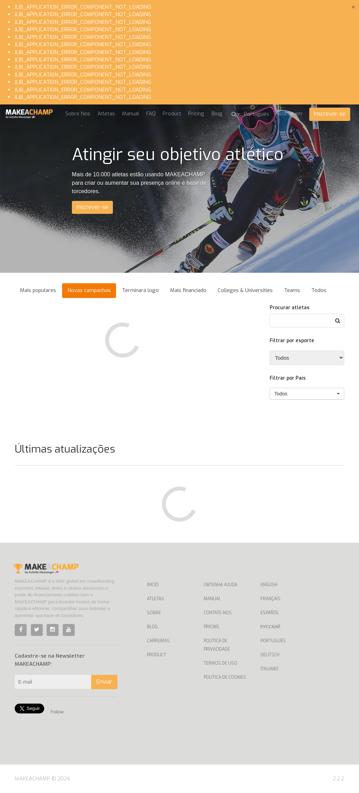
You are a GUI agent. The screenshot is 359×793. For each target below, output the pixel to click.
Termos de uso (220, 663)
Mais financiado (188, 290)
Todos (318, 290)
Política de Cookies (225, 677)
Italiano (269, 669)
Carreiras (158, 641)
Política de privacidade (217, 645)
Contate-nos (218, 613)
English (268, 585)
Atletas (106, 113)
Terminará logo (140, 290)
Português (273, 641)
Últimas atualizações (65, 449)
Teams (292, 290)
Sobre (154, 613)
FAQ (151, 113)
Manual (130, 113)
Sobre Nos (77, 113)
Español (269, 613)
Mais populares (38, 290)
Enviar (104, 681)
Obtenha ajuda (220, 585)
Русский (270, 627)
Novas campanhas (89, 290)
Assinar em (289, 113)
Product (172, 113)
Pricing (196, 113)
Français (270, 599)
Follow (57, 711)
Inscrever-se (330, 113)
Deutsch (269, 655)
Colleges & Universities (245, 290)
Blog (217, 113)
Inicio (152, 585)
